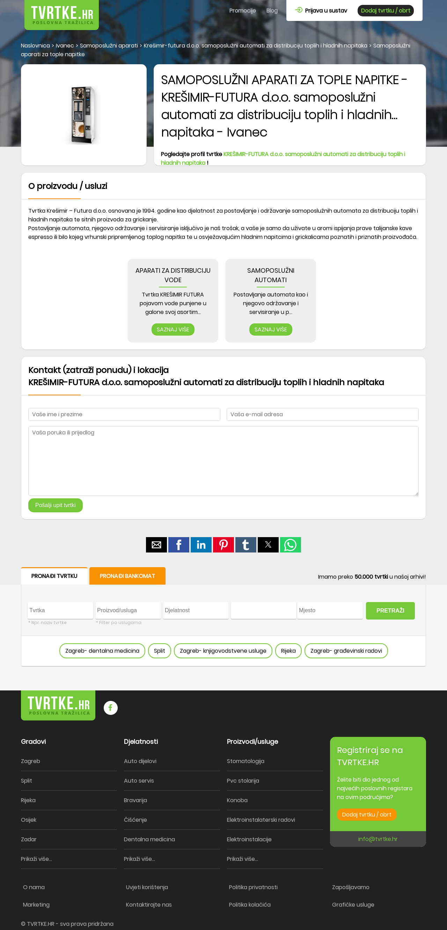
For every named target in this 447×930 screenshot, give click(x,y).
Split (159, 651)
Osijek (28, 820)
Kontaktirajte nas (149, 905)
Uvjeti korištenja (147, 887)
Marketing (36, 905)
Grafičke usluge (353, 905)
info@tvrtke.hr (378, 839)
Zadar (29, 839)
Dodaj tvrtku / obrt (385, 11)
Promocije (242, 11)
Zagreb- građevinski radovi (346, 651)
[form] (223, 617)
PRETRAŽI (390, 611)
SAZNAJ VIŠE (173, 329)
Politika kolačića (250, 905)
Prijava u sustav (321, 11)
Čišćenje (135, 820)
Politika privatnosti (253, 887)
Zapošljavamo (350, 887)
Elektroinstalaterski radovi (261, 820)
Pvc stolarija (243, 781)
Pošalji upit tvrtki (55, 505)
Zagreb (30, 761)
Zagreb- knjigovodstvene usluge (223, 651)
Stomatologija (245, 761)
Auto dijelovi (140, 761)
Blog (272, 11)
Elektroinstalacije (249, 839)
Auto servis (139, 781)
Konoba (237, 800)
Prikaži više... (36, 859)
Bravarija (135, 800)
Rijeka (288, 651)
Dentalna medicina (149, 839)
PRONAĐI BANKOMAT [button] (127, 576)
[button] (156, 544)
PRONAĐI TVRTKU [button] (54, 576)
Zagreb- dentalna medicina (102, 651)
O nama (34, 887)
